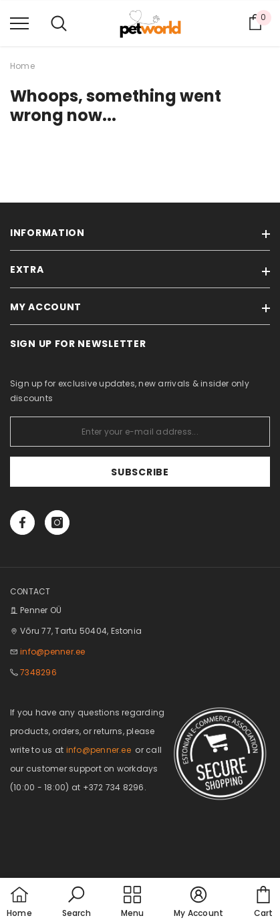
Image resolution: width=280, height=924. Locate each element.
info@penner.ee (52, 651)
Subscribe (139, 472)
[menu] (19, 22)
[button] (76, 903)
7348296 (38, 672)
